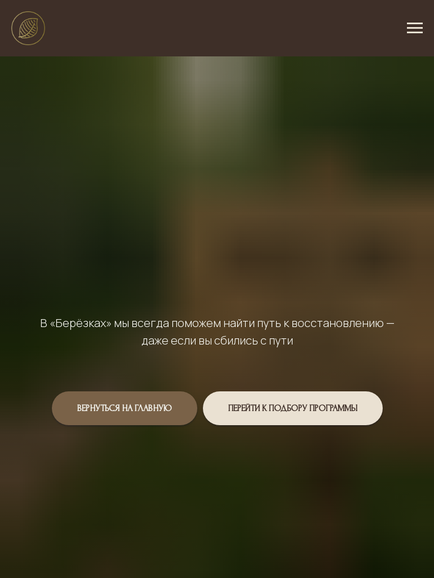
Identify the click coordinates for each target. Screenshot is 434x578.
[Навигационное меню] (415, 28)
